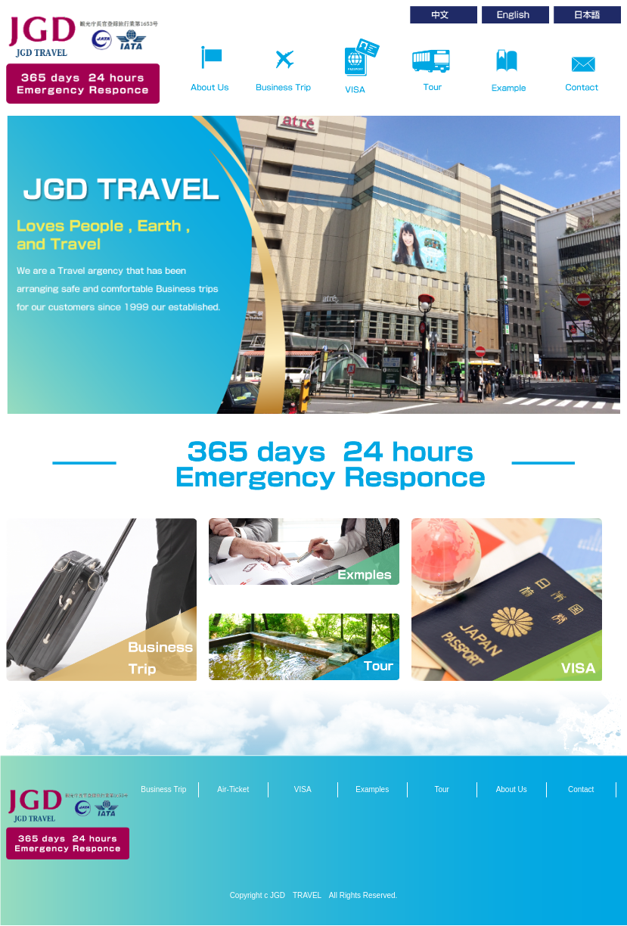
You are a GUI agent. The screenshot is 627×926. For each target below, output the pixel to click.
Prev (26, 241)
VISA (303, 789)
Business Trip (163, 789)
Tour (441, 789)
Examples (372, 789)
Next (601, 241)
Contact (581, 789)
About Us (511, 789)
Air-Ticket (233, 789)
